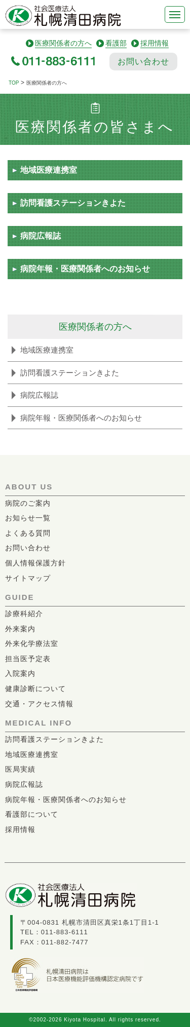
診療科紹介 (24, 614)
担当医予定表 (28, 659)
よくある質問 (28, 533)
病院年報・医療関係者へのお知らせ (85, 268)
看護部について (31, 814)
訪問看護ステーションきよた (73, 203)
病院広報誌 (40, 236)
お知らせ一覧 (28, 518)
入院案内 (20, 673)
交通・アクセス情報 (39, 704)
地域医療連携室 (48, 170)
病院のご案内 (28, 503)
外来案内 (20, 629)
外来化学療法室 (31, 643)
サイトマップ (28, 578)
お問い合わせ (143, 61)
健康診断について (35, 688)
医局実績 (20, 769)
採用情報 (20, 829)
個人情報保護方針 (35, 563)
